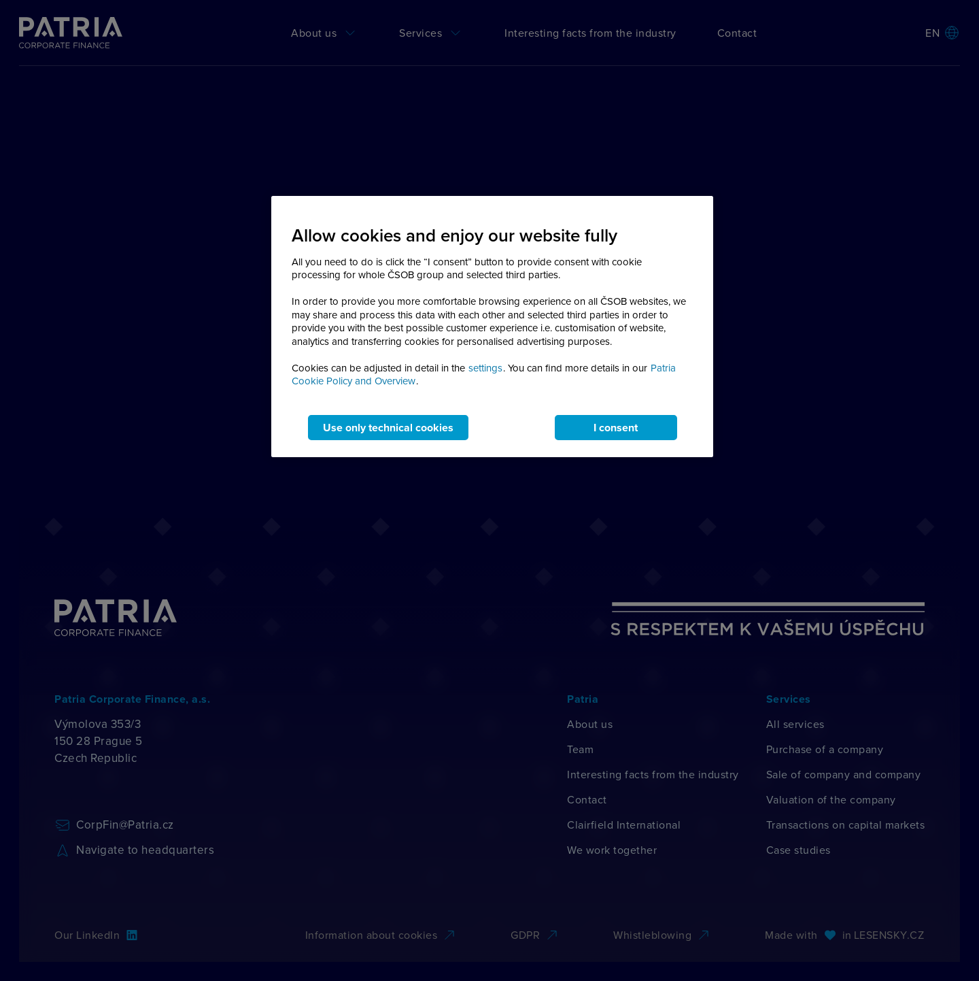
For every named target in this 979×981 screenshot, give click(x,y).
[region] (492, 326)
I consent (616, 427)
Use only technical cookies (388, 427)
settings (485, 368)
